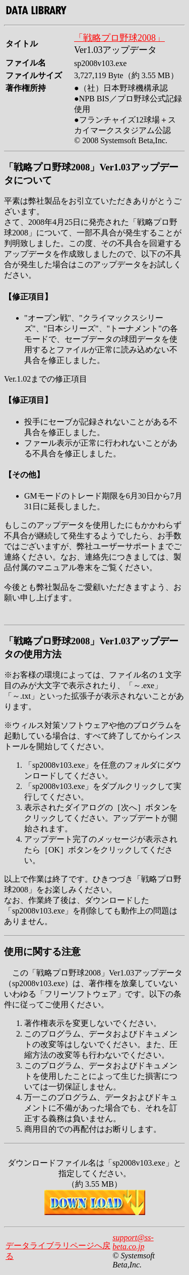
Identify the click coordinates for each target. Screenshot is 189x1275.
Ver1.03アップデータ (115, 50)
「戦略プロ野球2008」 (119, 38)
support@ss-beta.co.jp (132, 1242)
